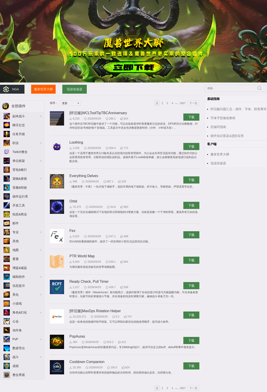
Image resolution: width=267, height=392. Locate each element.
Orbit (73, 201)
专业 (15, 232)
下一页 (193, 103)
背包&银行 (19, 169)
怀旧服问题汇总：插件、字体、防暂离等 (238, 109)
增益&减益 (19, 268)
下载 (191, 117)
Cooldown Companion (86, 362)
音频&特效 (19, 187)
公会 (15, 321)
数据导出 (18, 348)
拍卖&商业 (19, 214)
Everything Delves (83, 176)
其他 (15, 241)
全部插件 (18, 106)
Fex (72, 231)
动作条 (17, 330)
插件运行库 (20, 196)
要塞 (15, 259)
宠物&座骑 (19, 178)
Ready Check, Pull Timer (89, 281)
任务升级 (18, 134)
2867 (183, 103)
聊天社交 (18, 125)
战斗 (15, 357)
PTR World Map (82, 256)
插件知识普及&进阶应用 (227, 136)
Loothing (76, 142)
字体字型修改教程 (222, 118)
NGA (15, 89)
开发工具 (18, 205)
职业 (15, 143)
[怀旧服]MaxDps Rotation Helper (95, 311)
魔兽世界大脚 (43, 89)
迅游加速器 (74, 89)
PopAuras (77, 336)
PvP (15, 339)
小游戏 (17, 303)
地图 (15, 250)
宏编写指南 (218, 127)
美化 (15, 294)
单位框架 (18, 161)
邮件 (15, 223)
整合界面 (18, 375)
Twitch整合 (20, 152)
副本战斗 (18, 116)
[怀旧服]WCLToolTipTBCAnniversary (98, 113)
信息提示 (18, 285)
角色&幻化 (19, 312)
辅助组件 (18, 277)
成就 (15, 366)
